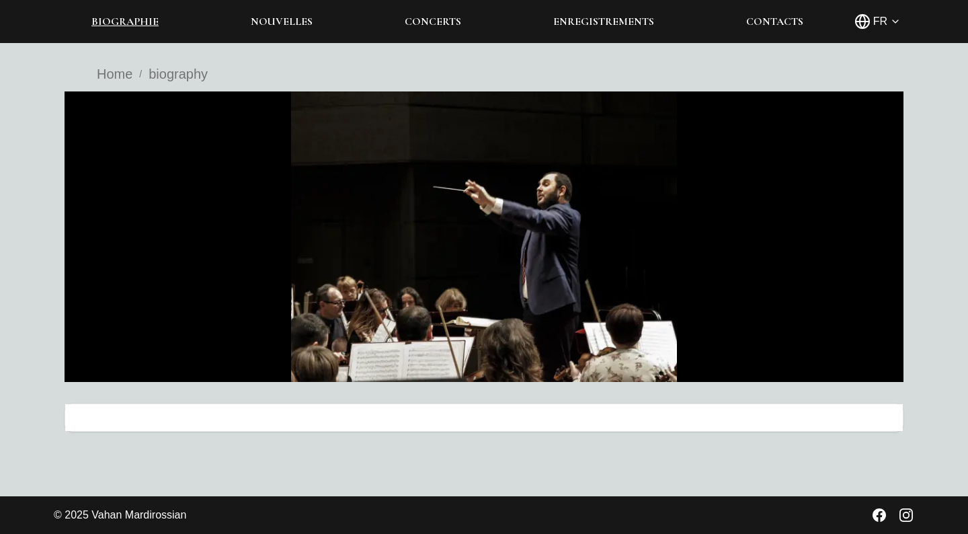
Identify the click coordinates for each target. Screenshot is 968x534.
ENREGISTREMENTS (603, 21)
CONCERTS (433, 21)
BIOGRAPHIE (125, 21)
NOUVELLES (282, 21)
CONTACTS (774, 21)
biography (178, 74)
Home (114, 74)
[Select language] (877, 21)
